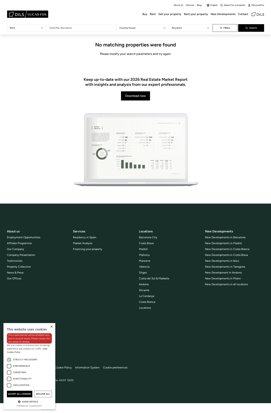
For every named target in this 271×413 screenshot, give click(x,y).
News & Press (15, 272)
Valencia (144, 266)
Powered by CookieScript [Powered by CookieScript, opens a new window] (29, 406)
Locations (145, 307)
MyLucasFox (256, 5)
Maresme (144, 260)
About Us (178, 5)
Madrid (143, 249)
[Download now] (135, 150)
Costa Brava (146, 243)
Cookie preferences (115, 367)
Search (251, 27)
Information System (87, 367)
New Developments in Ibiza (222, 260)
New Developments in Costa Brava (226, 255)
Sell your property (169, 14)
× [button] (51, 326)
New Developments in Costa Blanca (227, 249)
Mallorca (144, 255)
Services (190, 5)
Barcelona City (148, 237)
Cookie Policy (63, 367)
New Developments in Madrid (223, 243)
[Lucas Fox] (27, 14)
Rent (153, 14)
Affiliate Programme (19, 243)
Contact (243, 14)
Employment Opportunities (23, 237)
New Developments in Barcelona (225, 237)
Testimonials (14, 260)
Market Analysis (82, 243)
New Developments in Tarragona (225, 266)
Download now (135, 96)
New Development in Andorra (223, 272)
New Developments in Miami (223, 278)
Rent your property (196, 14)
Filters (225, 27)
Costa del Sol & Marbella (154, 278)
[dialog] (29, 366)
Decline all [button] (43, 393)
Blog (199, 5)
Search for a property (232, 5)
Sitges (143, 272)
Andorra (144, 284)
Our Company (15, 249)
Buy (144, 14)
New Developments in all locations (226, 284)
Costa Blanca (147, 302)
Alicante (144, 290)
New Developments (223, 14)
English (212, 5)
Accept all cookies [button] (19, 393)
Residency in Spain (84, 237)
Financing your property (87, 249)
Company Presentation (21, 255)
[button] (29, 402)
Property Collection (19, 266)
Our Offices (14, 278)
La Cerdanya (146, 296)
